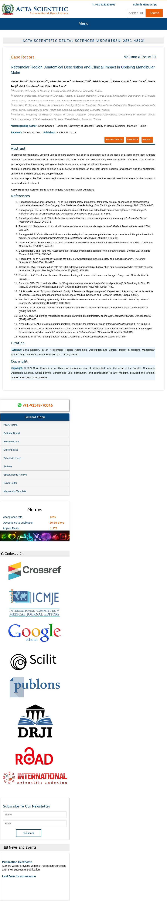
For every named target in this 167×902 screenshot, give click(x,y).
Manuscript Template (15, 491)
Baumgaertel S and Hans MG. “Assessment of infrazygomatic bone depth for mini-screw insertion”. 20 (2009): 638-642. (84, 252)
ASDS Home (11, 424)
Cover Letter (10, 483)
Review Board (11, 441)
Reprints (147, 139)
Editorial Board (12, 433)
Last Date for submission (19, 876)
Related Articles (114, 139)
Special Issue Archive (15, 474)
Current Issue (11, 449)
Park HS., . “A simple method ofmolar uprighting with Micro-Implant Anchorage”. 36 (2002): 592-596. (83, 309)
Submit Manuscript (145, 4)
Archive (8, 466)
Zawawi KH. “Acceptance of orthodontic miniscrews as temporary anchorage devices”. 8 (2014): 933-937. (85, 228)
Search (154, 13)
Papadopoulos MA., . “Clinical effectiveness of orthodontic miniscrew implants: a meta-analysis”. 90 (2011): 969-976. (83, 220)
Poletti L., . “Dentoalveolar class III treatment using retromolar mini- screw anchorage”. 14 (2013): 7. (83, 277)
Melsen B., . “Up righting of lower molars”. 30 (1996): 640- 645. (72, 336)
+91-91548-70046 (38, 405)
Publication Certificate (17, 862)
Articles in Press (12, 458)
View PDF (132, 139)
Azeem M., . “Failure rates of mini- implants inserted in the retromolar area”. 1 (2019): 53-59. (85, 324)
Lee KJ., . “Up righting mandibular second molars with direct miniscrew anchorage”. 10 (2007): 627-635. (85, 317)
